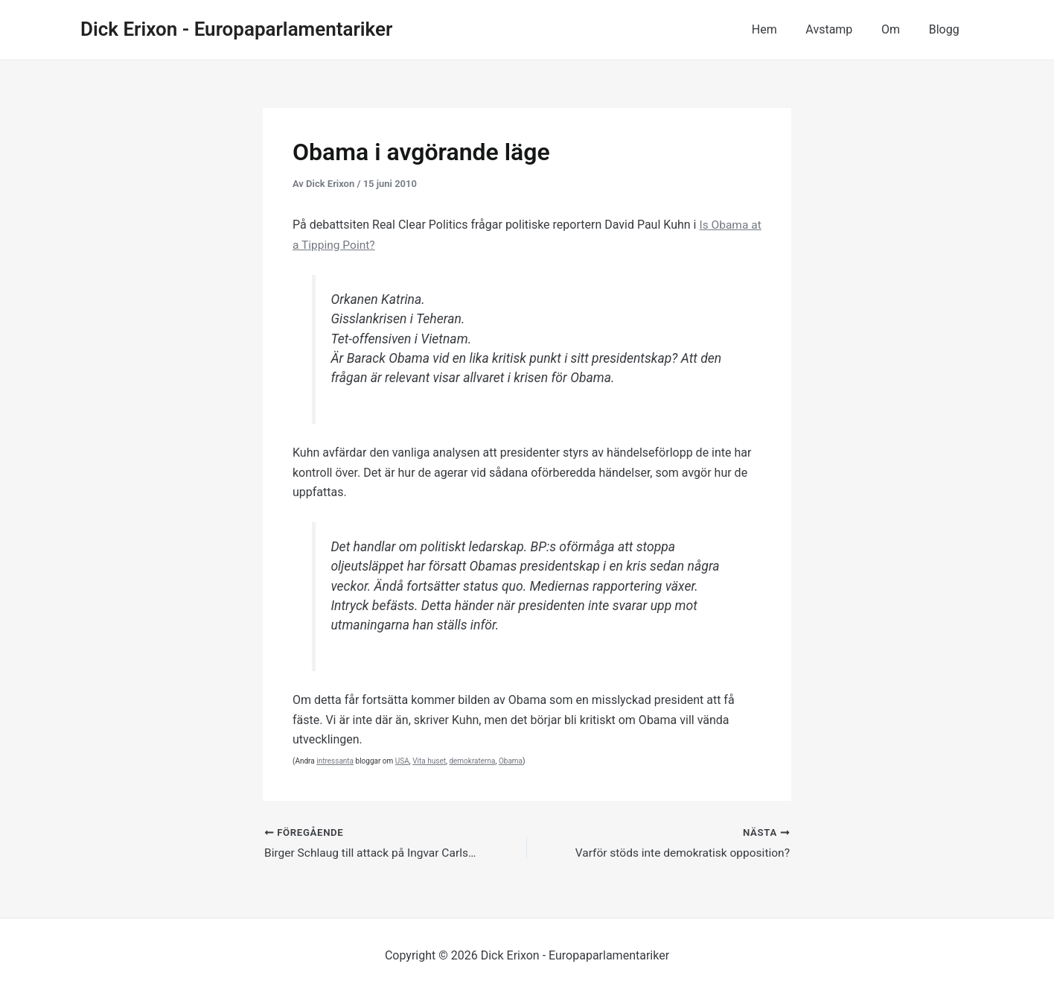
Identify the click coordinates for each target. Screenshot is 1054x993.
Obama (511, 760)
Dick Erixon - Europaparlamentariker (236, 29)
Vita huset (429, 760)
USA (402, 760)
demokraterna (472, 760)
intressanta (335, 760)
